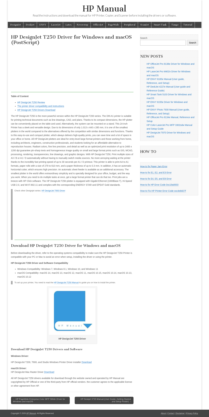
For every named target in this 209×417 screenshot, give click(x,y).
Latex (69, 24)
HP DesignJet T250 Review (31, 102)
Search (143, 38)
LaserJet (56, 24)
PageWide (113, 24)
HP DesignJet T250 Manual (66, 282)
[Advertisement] (72, 69)
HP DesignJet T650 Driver (53, 191)
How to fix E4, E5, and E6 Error (156, 178)
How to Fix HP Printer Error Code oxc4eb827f (163, 191)
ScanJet (144, 24)
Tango (175, 24)
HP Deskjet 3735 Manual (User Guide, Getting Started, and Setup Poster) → (106, 400)
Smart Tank (160, 24)
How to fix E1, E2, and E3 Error (156, 172)
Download (87, 362)
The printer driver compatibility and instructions (40, 106)
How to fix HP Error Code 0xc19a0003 (159, 184)
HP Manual (104, 9)
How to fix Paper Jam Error (153, 166)
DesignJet (15, 24)
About (163, 413)
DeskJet (30, 24)
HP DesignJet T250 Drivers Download (36, 110)
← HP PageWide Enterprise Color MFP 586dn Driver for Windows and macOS (39, 400)
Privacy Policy (192, 413)
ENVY (42, 24)
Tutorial (188, 24)
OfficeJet (98, 24)
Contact (171, 413)
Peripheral (129, 24)
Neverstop (82, 24)
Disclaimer (180, 413)
